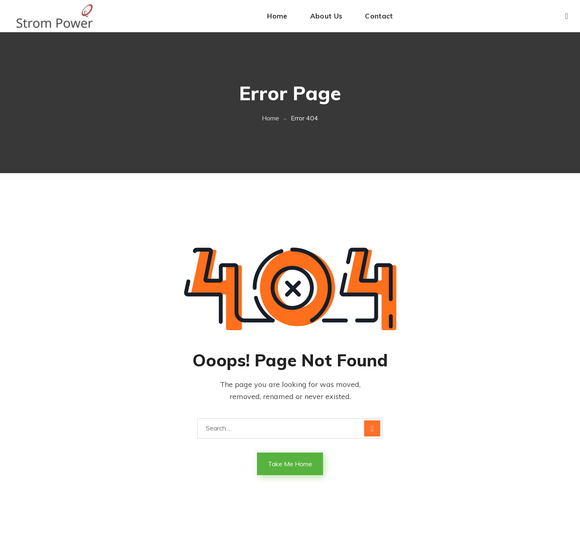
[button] (566, 16)
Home (270, 118)
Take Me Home (290, 464)
